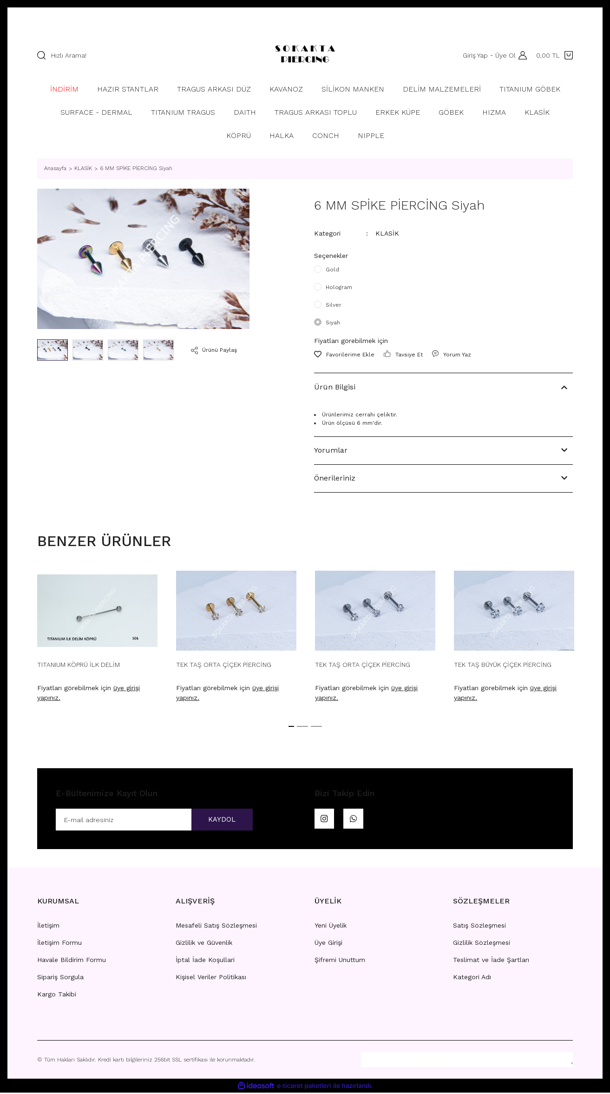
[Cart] (554, 55)
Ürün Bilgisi (334, 386)
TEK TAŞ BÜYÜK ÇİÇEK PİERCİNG (502, 664)
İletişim (48, 926)
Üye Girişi (328, 944)
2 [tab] (302, 726)
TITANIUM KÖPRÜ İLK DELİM (78, 664)
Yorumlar (331, 450)
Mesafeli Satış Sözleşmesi (216, 926)
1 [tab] (291, 726)
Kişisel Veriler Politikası (211, 978)
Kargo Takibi (56, 995)
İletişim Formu (59, 944)
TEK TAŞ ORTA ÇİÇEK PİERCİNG (223, 664)
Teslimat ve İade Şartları (491, 961)
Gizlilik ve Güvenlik (204, 944)
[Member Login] (520, 55)
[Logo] (305, 55)
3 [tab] (316, 726)
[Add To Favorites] (344, 354)
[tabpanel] (97, 639)
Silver (333, 305)
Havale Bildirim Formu (71, 961)
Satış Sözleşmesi (479, 926)
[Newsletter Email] (154, 820)
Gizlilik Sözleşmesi (481, 944)
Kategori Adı (472, 978)
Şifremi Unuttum (340, 961)
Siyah (333, 322)
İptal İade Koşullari (205, 961)
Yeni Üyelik (331, 926)
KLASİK (387, 233)
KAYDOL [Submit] (217, 820)
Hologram (339, 287)
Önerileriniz (334, 478)
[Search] (143, 55)
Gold (332, 269)
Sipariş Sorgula (60, 978)
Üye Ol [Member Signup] (503, 55)
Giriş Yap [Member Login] (473, 55)
